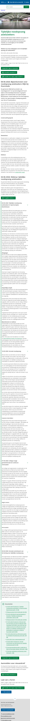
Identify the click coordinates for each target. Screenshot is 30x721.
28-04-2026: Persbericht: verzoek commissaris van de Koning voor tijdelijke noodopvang (16, 628)
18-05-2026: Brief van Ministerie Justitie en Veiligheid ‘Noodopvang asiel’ (16, 620)
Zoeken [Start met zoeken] (26, 6)
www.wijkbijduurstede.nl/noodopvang (12, 323)
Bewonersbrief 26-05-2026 (16, 597)
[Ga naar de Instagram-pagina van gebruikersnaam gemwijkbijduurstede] (6, 701)
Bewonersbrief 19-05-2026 (16, 604)
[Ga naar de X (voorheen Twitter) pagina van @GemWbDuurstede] (6, 705)
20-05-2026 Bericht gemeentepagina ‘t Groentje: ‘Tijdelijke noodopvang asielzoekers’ (16, 600)
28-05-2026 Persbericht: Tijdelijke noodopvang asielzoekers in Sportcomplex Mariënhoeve (16, 593)
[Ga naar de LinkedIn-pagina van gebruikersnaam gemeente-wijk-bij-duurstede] (8, 703)
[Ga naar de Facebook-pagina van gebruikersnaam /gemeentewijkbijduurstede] (7, 698)
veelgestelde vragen (20, 157)
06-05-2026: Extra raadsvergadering (15, 624)
